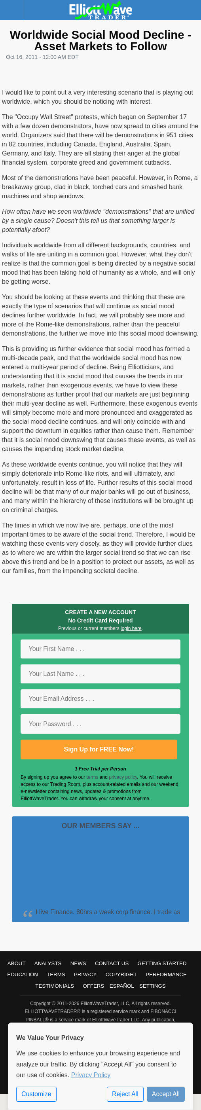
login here (131, 628)
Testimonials (54, 986)
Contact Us (112, 963)
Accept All (166, 1094)
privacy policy (123, 777)
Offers (93, 986)
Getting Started (162, 963)
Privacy (85, 974)
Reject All (125, 1094)
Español (122, 986)
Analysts (48, 963)
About (17, 963)
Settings (152, 986)
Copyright (121, 974)
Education (22, 974)
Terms (56, 974)
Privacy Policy (91, 1075)
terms (92, 777)
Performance (166, 974)
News (78, 963)
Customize (36, 1094)
